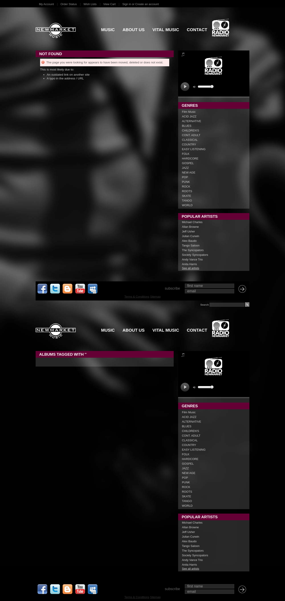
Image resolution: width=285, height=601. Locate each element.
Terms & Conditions (136, 296)
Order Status (69, 4)
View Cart (109, 4)
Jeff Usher (188, 231)
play (184, 86)
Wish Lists (90, 4)
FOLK (185, 153)
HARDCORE (190, 158)
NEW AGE (188, 172)
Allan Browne (190, 226)
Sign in (126, 4)
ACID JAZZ (189, 116)
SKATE (186, 196)
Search (204, 304)
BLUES (186, 125)
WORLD (187, 205)
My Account (46, 4)
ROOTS (187, 191)
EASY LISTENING (194, 149)
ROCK (186, 186)
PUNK (186, 182)
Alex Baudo (189, 240)
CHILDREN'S (190, 130)
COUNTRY (189, 144)
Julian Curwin (190, 236)
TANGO (187, 200)
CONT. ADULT (191, 135)
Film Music (189, 111)
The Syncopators (193, 250)
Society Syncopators (195, 254)
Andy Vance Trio (192, 259)
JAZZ (185, 167)
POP (185, 177)
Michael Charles (192, 222)
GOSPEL (188, 163)
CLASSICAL (190, 139)
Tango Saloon (191, 245)
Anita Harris (189, 264)
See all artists (190, 268)
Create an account (147, 4)
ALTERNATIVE (191, 121)
